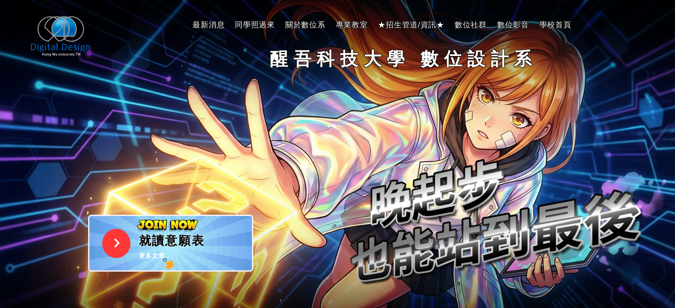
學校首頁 (555, 25)
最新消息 (208, 25)
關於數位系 (305, 25)
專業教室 (352, 25)
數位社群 (471, 25)
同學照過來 (255, 25)
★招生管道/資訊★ (411, 25)
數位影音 (513, 25)
